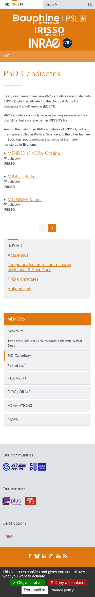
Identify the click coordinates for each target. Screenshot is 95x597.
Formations (20, 405)
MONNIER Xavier (25, 200)
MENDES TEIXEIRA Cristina (34, 153)
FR (7, 5)
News (13, 419)
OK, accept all (27, 582)
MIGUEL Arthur (22, 176)
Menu (9, 56)
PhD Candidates (23, 279)
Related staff (17, 366)
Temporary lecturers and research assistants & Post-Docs (45, 343)
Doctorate (19, 392)
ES (22, 5)
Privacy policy (62, 590)
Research (17, 378)
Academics (16, 331)
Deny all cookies (67, 582)
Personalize (34, 590)
